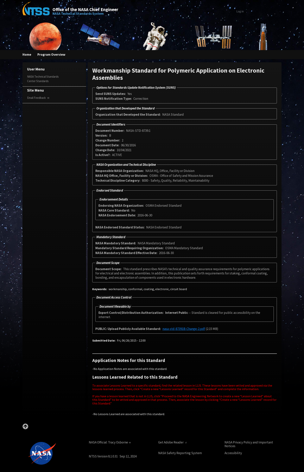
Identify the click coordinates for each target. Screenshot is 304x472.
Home (26, 54)
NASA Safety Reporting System (180, 453)
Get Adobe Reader (173, 442)
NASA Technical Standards (43, 76)
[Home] (36, 11)
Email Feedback (38, 98)
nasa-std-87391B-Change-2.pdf (183, 329)
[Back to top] (25, 428)
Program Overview (51, 54)
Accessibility (233, 453)
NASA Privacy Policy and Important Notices (249, 444)
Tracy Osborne (120, 442)
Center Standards (38, 81)
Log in (240, 11)
